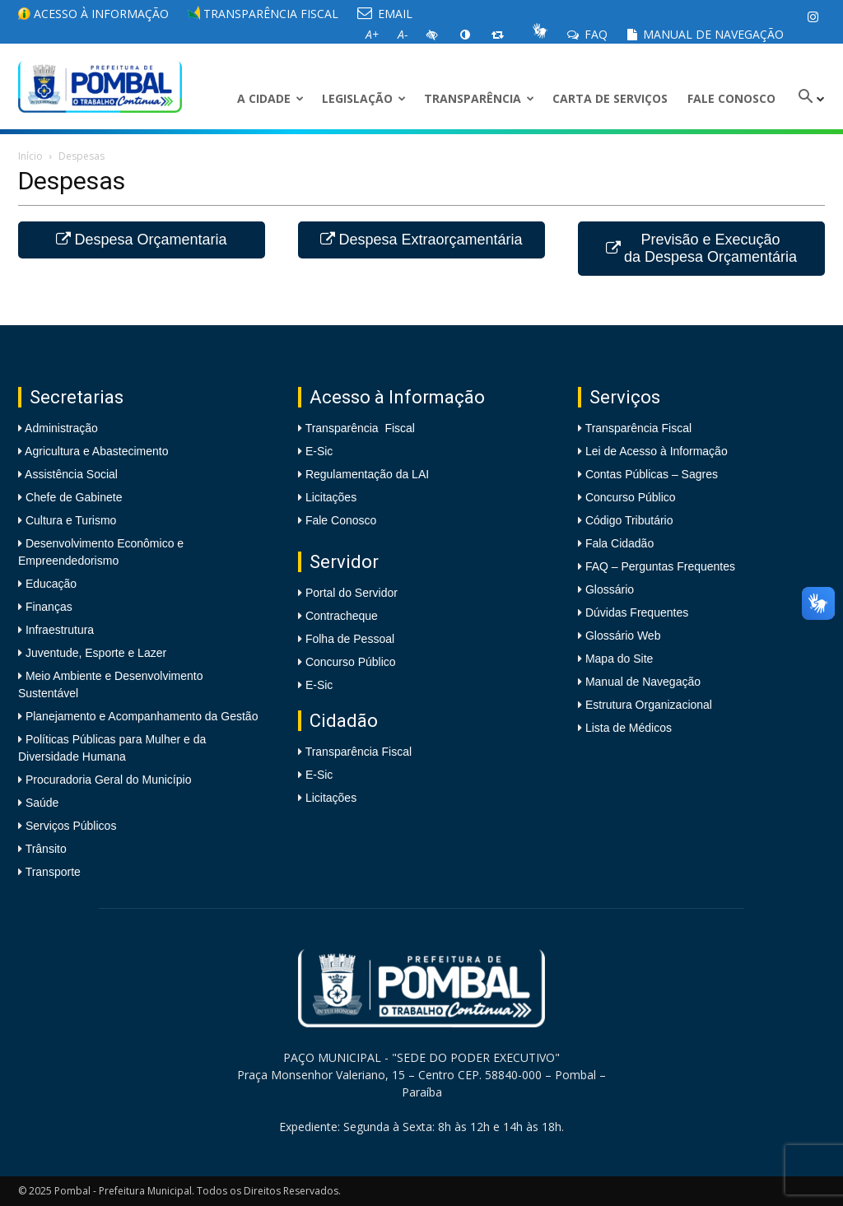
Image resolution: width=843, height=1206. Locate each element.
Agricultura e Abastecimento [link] (95, 451)
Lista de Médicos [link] (628, 727)
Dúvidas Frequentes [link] (636, 612)
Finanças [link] (47, 606)
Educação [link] (49, 583)
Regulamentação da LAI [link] (367, 474)
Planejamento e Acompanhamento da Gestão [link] (140, 716)
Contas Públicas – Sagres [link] (651, 474)
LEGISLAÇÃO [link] (364, 98)
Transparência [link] (479, 98)
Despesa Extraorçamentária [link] (421, 239)
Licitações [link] (330, 497)
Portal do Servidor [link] (351, 592)
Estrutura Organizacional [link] (648, 704)
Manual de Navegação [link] (705, 34)
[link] (812, 16)
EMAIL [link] (384, 13)
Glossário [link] (609, 589)
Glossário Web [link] (623, 635)
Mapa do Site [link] (619, 658)
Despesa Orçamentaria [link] (141, 239)
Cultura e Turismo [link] (69, 520)
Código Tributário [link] (629, 520)
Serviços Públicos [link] (69, 825)
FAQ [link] (587, 34)
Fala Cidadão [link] (619, 543)
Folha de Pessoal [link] (349, 638)
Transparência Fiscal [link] (263, 13)
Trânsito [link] (44, 848)
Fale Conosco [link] (731, 98)
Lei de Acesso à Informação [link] (656, 451)
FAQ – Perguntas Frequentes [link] (660, 566)
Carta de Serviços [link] (610, 98)
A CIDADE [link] (270, 98)
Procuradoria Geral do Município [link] (109, 779)
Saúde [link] (40, 802)
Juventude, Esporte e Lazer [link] (94, 652)
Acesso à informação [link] (93, 13)
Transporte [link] (51, 871)
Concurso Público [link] (350, 661)
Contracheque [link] (341, 615)
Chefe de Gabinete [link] (72, 497)
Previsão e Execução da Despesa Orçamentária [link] (701, 248)
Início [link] (30, 156)
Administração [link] (60, 428)
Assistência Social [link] (70, 474)
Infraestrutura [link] (58, 629)
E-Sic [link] (319, 451)
